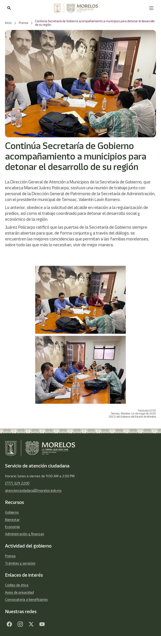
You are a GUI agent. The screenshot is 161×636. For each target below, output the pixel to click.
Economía (12, 526)
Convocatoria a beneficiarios (26, 599)
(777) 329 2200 (17, 483)
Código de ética (16, 585)
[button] (151, 8)
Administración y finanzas (24, 533)
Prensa (10, 555)
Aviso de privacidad (19, 592)
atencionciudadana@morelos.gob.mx (33, 490)
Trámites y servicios (20, 563)
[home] (80, 8)
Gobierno (12, 512)
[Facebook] (9, 624)
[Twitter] (31, 624)
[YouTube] (42, 624)
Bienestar (12, 519)
